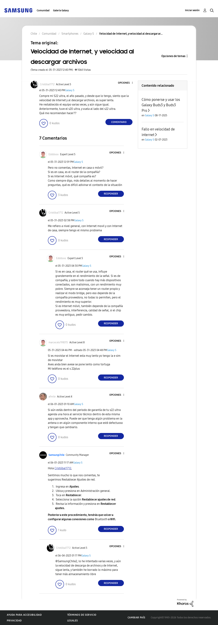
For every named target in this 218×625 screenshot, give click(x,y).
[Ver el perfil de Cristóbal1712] (47, 84)
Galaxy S (69, 90)
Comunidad (43, 10)
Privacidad (14, 620)
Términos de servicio (81, 614)
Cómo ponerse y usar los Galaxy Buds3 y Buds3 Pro (161, 105)
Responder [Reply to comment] (111, 193)
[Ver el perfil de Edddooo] (54, 154)
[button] (126, 83)
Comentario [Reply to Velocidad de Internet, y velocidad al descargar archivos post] (119, 122)
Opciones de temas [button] (173, 56)
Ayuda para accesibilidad (24, 614)
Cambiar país (136, 617)
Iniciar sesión (192, 10)
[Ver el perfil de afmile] (52, 396)
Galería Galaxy (61, 10)
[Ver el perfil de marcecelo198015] (58, 342)
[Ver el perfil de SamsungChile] (56, 455)
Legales (72, 620)
